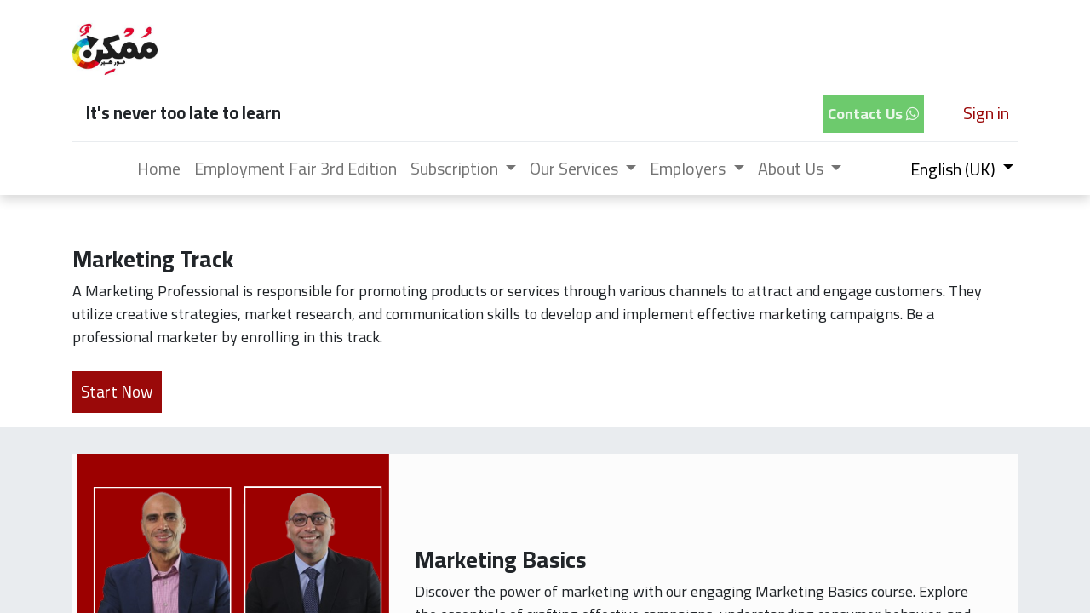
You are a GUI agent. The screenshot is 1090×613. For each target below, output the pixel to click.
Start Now (117, 391)
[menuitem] (158, 168)
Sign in (986, 113)
